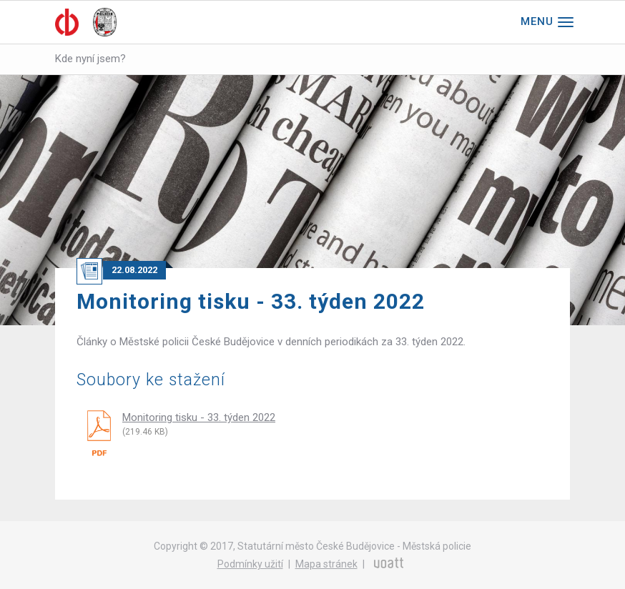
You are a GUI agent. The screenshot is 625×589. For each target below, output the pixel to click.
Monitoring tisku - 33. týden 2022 (198, 417)
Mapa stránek (326, 564)
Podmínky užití (250, 564)
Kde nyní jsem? (90, 58)
